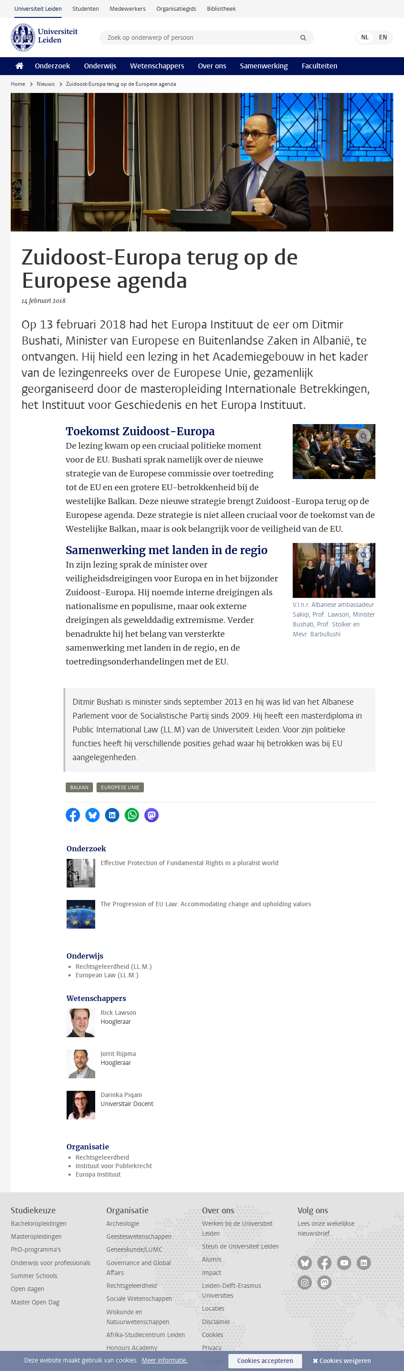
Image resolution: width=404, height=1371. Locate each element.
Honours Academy (131, 1306)
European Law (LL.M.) (107, 933)
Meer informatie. (165, 1360)
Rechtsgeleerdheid (102, 1116)
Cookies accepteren (265, 1361)
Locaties (213, 1267)
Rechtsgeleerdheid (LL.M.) (114, 925)
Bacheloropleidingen (39, 1182)
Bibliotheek (221, 9)
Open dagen (27, 1247)
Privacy (212, 1306)
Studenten (85, 9)
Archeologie (122, 1182)
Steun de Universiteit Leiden (240, 1205)
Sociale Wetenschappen (139, 1257)
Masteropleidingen (36, 1195)
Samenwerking (264, 66)
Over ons (212, 66)
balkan (79, 746)
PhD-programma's (36, 1208)
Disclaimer (216, 1280)
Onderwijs (100, 66)
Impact (211, 1231)
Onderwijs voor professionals (50, 1221)
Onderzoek (52, 66)
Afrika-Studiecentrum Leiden (145, 1293)
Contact (212, 1320)
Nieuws (46, 84)
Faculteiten (319, 66)
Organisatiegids (176, 9)
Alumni (211, 1218)
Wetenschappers (157, 66)
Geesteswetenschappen (139, 1195)
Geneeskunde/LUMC (134, 1208)
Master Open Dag (35, 1261)
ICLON (115, 1320)
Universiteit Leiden (38, 9)
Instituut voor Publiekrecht (114, 1124)
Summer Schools (34, 1234)
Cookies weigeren (345, 1361)
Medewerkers (127, 9)
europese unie (120, 746)
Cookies (212, 1293)
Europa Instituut (98, 1133)
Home (18, 84)
